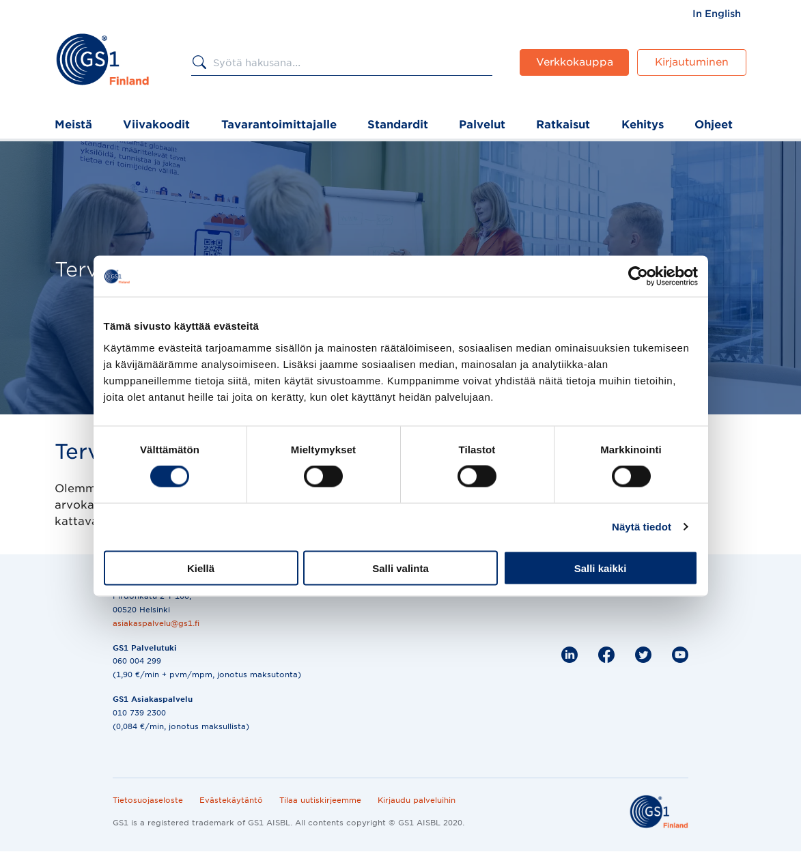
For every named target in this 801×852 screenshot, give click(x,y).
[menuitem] (716, 13)
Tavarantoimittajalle (279, 124)
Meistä (73, 124)
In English (716, 13)
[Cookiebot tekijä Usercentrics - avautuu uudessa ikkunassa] (638, 276)
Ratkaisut (563, 124)
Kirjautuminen (692, 62)
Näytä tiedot (641, 526)
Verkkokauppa (574, 62)
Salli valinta (400, 567)
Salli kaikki (600, 567)
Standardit (397, 124)
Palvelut (482, 124)
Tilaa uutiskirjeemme (320, 800)
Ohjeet (713, 124)
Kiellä (200, 567)
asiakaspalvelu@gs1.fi (156, 623)
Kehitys (642, 124)
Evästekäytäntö (231, 800)
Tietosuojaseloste (148, 800)
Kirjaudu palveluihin (416, 800)
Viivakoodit (156, 124)
